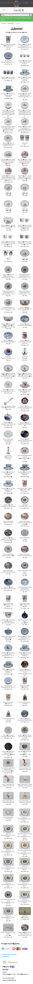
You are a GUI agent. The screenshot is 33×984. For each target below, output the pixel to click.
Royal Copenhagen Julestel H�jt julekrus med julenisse (8, 46)
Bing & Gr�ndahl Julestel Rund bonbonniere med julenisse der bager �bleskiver (25, 162)
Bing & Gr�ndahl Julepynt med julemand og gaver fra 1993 (8, 539)
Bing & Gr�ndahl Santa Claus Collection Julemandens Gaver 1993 (25, 934)
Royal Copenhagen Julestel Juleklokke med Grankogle (25, 785)
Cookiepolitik (5, 956)
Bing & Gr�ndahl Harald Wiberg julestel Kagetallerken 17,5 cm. (24, 638)
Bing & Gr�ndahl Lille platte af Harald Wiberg (24, 324)
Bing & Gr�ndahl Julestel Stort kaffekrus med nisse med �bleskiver (25, 227)
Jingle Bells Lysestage (25, 357)
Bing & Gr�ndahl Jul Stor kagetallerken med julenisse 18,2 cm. (8, 144)
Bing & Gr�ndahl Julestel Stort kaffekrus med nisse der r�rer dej (25, 243)
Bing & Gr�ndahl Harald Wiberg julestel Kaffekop (24, 79)
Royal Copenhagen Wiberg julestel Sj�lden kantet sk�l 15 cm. (25, 458)
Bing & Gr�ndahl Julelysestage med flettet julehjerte (24, 342)
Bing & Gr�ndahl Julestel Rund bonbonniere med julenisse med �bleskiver (25, 177)
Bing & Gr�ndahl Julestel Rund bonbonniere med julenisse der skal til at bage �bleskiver (8, 178)
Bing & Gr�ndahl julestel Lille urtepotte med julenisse (24, 62)
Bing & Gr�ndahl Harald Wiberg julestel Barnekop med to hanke (8, 621)
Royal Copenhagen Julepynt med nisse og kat (25, 555)
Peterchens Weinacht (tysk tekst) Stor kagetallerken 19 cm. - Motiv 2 (25, 836)
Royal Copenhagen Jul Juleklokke (25, 703)
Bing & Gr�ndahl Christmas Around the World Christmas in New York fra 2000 (25, 672)
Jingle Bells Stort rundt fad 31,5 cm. (24, 505)
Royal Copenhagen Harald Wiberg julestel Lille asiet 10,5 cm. (25, 588)
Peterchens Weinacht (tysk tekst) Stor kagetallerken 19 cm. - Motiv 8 (8, 902)
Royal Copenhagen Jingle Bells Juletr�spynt (24, 621)
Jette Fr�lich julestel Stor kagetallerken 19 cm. (8, 735)
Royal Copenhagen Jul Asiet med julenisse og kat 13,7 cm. (8, 309)
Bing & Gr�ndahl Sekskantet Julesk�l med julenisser (25, 309)
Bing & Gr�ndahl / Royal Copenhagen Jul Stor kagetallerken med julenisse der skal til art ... (24, 129)
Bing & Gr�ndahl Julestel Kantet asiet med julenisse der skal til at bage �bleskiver (8, 162)
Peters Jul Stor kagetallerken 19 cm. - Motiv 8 (25, 901)
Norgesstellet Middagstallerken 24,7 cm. (8, 686)
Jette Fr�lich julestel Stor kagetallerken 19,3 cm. (8, 390)
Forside (3, 23)
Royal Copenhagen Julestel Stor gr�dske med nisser (8, 407)
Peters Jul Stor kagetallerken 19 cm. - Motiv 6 (8, 884)
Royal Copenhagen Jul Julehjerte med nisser (25, 768)
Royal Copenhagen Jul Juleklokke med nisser (8, 801)
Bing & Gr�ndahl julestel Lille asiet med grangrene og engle (24, 736)
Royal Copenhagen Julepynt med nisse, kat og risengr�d (25, 523)
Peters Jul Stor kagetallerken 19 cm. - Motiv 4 (8, 868)
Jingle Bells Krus (25, 143)
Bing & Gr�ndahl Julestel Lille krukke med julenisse (8, 78)
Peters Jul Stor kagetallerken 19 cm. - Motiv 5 (25, 868)
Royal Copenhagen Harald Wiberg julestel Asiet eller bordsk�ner (8, 769)
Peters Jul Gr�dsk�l (8, 193)
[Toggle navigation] (3, 10)
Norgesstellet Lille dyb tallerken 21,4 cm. (8, 61)
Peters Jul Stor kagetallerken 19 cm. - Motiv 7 (25, 884)
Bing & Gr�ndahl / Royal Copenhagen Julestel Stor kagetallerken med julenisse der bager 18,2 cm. (8, 113)
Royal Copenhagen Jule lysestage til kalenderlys (8, 440)
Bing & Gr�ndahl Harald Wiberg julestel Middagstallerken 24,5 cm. (25, 46)
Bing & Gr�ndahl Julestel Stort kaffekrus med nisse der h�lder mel (8, 243)
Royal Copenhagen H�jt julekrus (25, 686)
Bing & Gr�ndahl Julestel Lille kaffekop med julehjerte (25, 391)
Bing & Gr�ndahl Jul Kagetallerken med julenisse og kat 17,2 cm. (8, 276)
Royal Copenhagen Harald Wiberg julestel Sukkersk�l (8, 638)
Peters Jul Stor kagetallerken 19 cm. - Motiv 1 (25, 819)
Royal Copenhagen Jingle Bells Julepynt (24, 572)
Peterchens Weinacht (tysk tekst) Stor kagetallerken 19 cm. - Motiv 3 (25, 852)
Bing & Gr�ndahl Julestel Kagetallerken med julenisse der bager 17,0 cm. (25, 96)
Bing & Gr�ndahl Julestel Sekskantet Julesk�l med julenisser (8, 227)
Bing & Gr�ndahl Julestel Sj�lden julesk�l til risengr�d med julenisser (8, 325)
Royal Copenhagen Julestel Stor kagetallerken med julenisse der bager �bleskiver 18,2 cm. (8, 129)
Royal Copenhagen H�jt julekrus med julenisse (8, 605)
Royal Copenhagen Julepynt (25, 538)
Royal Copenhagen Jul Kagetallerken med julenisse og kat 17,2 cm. (24, 276)
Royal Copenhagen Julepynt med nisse (8, 522)
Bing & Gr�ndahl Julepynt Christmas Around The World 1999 (25, 440)
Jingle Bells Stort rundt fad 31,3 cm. (8, 357)
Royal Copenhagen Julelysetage (8, 818)
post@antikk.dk (11, 980)
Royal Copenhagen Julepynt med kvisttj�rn (8, 555)
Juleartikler (10, 23)
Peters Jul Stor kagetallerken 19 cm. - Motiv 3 (8, 852)
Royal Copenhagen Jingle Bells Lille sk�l (8, 934)
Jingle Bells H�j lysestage (8, 456)
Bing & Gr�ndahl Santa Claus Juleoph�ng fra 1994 (25, 753)
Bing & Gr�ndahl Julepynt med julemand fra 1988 (25, 424)
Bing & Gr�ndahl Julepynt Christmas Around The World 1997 (8, 424)
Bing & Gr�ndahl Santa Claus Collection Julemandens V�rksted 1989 (8, 754)
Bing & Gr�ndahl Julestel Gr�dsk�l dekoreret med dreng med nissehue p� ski (8, 375)
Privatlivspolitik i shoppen (9, 954)
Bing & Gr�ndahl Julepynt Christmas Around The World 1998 (25, 408)
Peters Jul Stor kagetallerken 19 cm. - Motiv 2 (8, 835)
